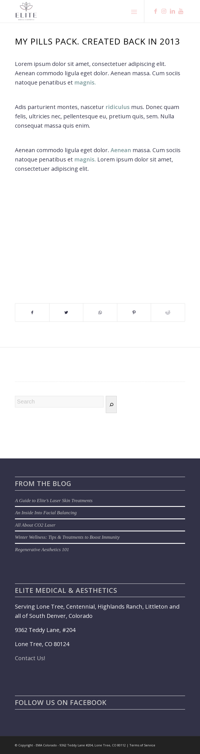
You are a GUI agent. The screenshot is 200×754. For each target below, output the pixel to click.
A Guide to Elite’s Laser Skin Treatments (53, 500)
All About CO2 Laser (35, 525)
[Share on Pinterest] (134, 312)
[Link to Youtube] (181, 11)
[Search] (111, 404)
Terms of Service (142, 745)
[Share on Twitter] (66, 312)
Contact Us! (30, 658)
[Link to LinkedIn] (172, 11)
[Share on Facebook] (32, 312)
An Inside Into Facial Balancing (46, 512)
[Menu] (134, 11)
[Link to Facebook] (155, 11)
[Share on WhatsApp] (100, 312)
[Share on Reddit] (168, 312)
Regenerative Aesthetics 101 (42, 549)
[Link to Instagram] (164, 11)
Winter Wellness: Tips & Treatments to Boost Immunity (67, 537)
